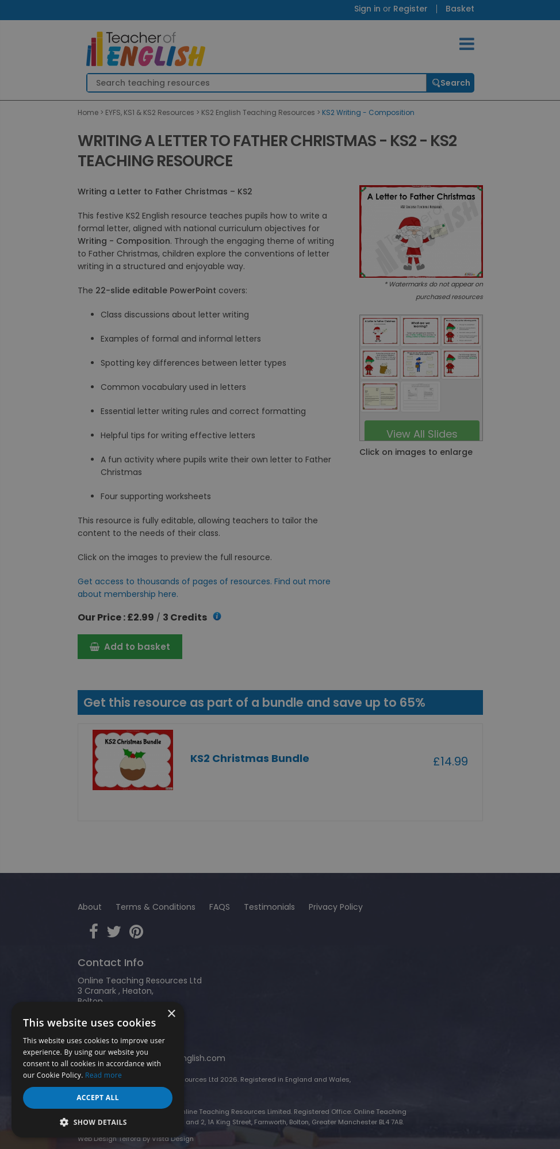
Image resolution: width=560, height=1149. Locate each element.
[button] (97, 1121)
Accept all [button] (97, 1097)
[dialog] (280, 574)
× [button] (171, 1014)
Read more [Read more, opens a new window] (103, 1075)
